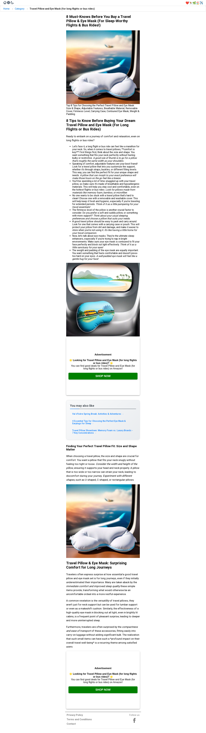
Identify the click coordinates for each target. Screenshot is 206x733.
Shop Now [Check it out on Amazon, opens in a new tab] (103, 376)
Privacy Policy (75, 715)
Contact (71, 723)
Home (6, 8)
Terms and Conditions (79, 719)
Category (19, 8)
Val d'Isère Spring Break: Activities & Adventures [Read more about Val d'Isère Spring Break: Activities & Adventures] (98, 414)
